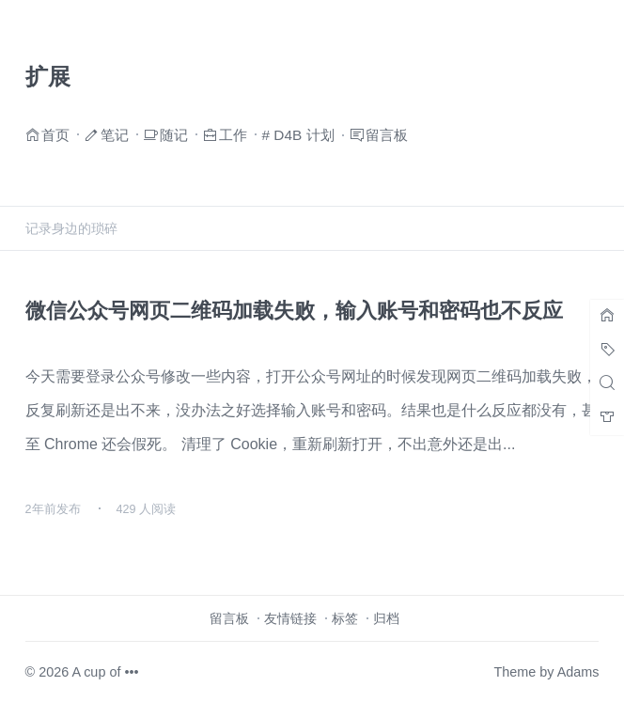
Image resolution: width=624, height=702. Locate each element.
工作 (233, 134)
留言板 (387, 134)
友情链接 (290, 618)
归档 (386, 618)
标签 (345, 618)
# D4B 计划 (298, 135)
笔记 (115, 134)
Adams (578, 671)
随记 (174, 134)
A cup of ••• (104, 671)
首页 (55, 134)
